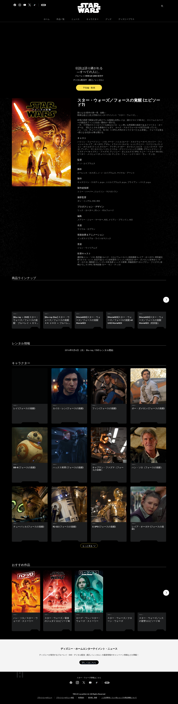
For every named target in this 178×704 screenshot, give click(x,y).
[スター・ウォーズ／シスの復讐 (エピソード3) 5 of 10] (152, 591)
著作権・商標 (92, 697)
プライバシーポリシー (44, 697)
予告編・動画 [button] (89, 88)
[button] (166, 300)
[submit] (162, 6)
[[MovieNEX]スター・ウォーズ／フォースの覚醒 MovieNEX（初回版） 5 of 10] (152, 297)
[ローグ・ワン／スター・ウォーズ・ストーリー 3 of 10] (89, 591)
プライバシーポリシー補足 (65, 697)
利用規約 (81, 697)
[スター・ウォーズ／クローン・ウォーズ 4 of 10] (120, 591)
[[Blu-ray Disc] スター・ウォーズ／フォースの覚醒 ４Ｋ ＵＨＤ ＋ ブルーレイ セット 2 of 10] (57, 297)
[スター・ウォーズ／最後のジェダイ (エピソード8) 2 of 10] (57, 591)
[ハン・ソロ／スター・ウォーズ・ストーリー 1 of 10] (26, 591)
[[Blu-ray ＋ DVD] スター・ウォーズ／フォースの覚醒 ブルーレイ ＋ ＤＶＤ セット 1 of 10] (26, 297)
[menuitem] (46, 19)
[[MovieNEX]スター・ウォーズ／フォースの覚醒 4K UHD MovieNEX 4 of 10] (120, 297)
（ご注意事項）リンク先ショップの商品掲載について (119, 697)
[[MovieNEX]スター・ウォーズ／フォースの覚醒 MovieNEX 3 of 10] (89, 297)
